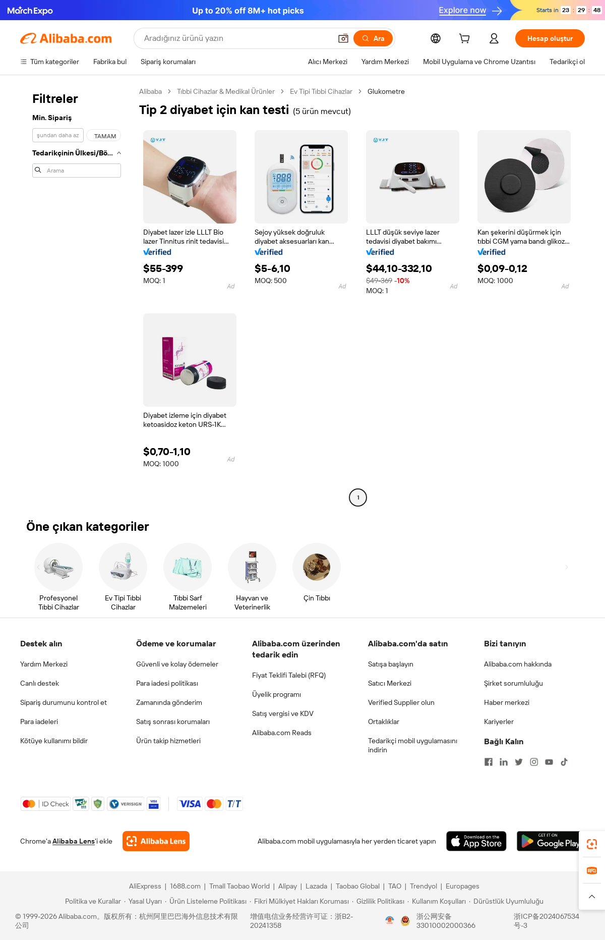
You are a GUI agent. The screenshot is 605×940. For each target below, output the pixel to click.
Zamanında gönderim (169, 702)
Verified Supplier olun (401, 702)
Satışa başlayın (390, 664)
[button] (343, 38)
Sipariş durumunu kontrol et (63, 702)
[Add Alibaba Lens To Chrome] (156, 841)
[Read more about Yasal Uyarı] (143, 901)
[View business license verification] (389, 921)
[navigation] (76, 296)
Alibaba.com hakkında (518, 664)
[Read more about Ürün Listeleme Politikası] (206, 901)
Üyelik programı (276, 694)
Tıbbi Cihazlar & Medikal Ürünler (226, 91)
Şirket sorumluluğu (513, 683)
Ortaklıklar (383, 721)
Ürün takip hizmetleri (168, 741)
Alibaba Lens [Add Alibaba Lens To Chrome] (73, 841)
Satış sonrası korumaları (173, 721)
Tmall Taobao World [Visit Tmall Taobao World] (239, 886)
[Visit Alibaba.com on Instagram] (533, 761)
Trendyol (423, 886)
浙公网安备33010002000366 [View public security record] (445, 920)
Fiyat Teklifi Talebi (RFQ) (289, 675)
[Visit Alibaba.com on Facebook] (488, 761)
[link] (592, 844)
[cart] (466, 40)
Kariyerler (499, 721)
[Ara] (373, 38)
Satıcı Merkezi (389, 683)
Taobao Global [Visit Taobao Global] (358, 886)
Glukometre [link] (386, 91)
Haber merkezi (506, 702)
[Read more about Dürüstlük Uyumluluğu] (506, 901)
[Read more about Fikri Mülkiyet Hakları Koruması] (299, 901)
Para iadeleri (39, 721)
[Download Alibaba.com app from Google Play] (551, 841)
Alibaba (150, 91)
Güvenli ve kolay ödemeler (177, 664)
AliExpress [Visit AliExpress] (145, 886)
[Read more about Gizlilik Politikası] (378, 901)
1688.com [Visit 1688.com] (185, 886)
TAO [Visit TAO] (394, 886)
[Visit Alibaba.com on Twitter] (518, 761)
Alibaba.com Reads (282, 733)
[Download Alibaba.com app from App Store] (476, 841)
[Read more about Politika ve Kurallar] (91, 901)
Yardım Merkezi (44, 664)
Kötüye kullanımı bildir (54, 741)
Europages (462, 886)
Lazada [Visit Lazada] (316, 886)
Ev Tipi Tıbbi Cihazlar (321, 91)
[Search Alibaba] (236, 38)
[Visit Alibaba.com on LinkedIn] (503, 761)
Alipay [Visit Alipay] (287, 886)
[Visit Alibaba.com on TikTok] (564, 761)
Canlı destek (39, 683)
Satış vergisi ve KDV (283, 713)
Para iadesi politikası (167, 683)
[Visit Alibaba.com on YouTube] (549, 761)
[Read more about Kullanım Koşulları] (436, 901)
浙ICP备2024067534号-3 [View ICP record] (546, 920)
